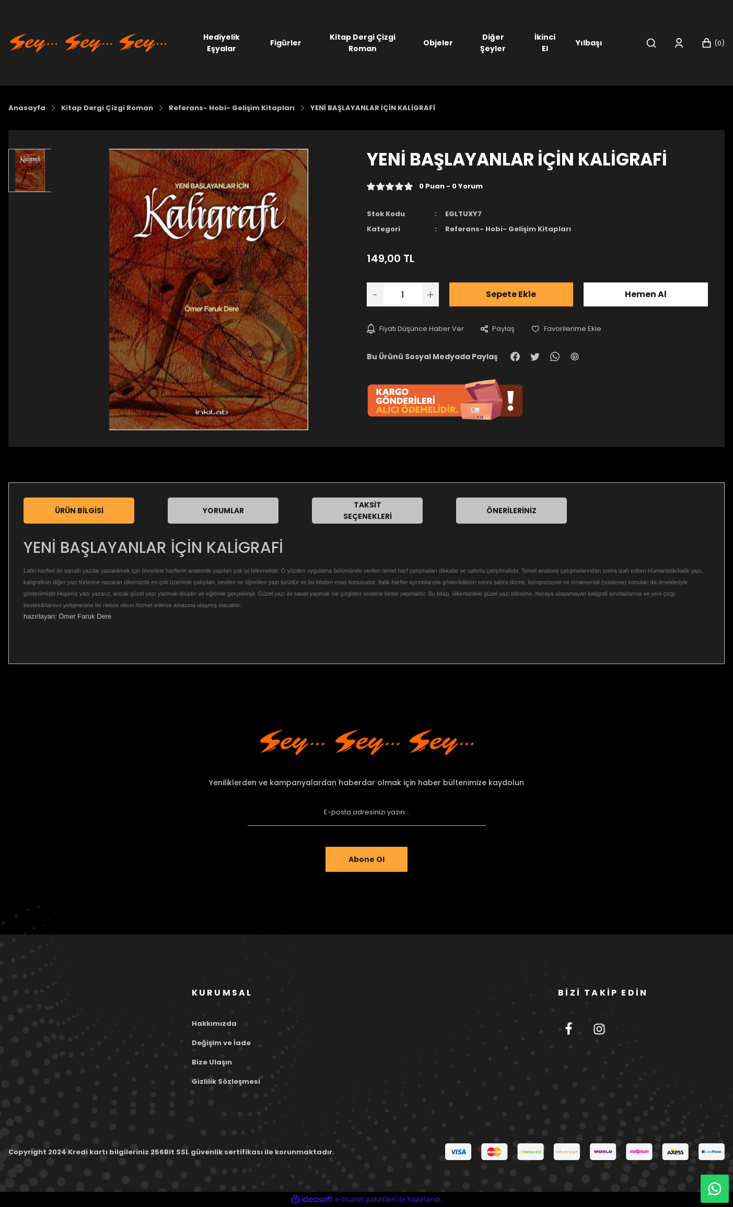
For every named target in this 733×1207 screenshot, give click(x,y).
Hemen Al (646, 294)
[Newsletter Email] (367, 812)
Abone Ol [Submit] (366, 859)
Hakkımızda (214, 1023)
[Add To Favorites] (566, 328)
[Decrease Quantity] (375, 294)
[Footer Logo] (367, 742)
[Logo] (88, 42)
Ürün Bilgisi (79, 510)
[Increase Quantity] (430, 294)
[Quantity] (403, 294)
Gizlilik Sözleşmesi (226, 1081)
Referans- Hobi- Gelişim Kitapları (508, 229)
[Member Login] (678, 43)
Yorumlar (223, 510)
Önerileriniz (511, 510)
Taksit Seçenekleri (367, 511)
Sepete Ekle (511, 294)
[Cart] (713, 43)
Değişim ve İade (221, 1043)
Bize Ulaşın (212, 1062)
